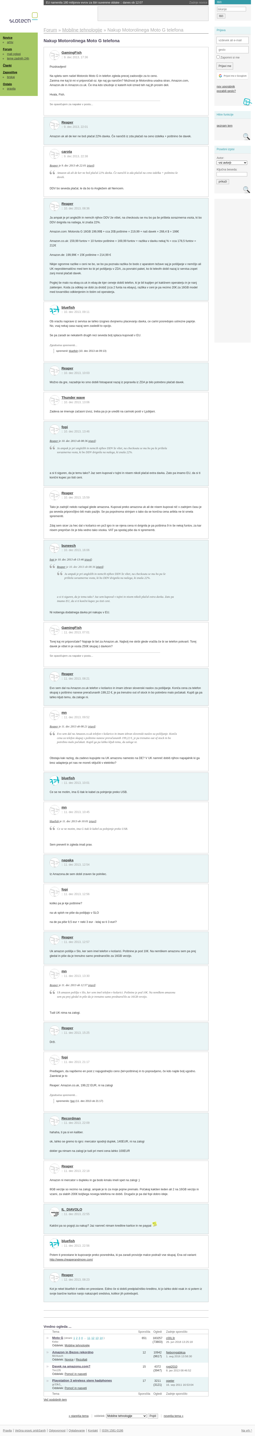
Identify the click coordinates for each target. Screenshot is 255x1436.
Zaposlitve (10, 72)
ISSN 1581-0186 (112, 1430)
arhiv (10, 42)
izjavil (90, 165)
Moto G (57, 1338)
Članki (7, 65)
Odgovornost (57, 1430)
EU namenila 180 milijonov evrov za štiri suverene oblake (94, 2)
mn (64, 712)
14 (101, 1337)
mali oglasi (14, 54)
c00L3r (170, 1338)
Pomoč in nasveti (76, 1374)
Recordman (71, 1118)
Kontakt (93, 1430)
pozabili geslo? (226, 91)
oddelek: (120, 1416)
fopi (65, 427)
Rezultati (81, 1359)
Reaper (67, 122)
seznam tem (224, 125)
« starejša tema (78, 1416)
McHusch (57, 1355)
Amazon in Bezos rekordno (72, 1352)
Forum (7, 49)
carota (67, 152)
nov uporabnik (226, 86)
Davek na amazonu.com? (71, 1366)
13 (97, 1337)
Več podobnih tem (55, 1399)
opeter (170, 1380)
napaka (68, 860)
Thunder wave (73, 397)
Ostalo (7, 84)
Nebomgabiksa (175, 1352)
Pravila (7, 1430)
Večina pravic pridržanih (30, 1430)
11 (88, 1337)
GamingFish (72, 52)
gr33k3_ (57, 1384)
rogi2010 (171, 1366)
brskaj (11, 77)
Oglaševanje (77, 1430)
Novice (7, 37)
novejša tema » (174, 1416)
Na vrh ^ (246, 1430)
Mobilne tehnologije (77, 1345)
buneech (69, 546)
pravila (11, 88)
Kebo (55, 1341)
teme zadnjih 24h (18, 58)
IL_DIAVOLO (72, 1209)
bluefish (68, 307)
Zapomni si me (228, 57)
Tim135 (56, 1370)
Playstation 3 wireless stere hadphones (82, 1380)
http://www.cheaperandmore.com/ (71, 1259)
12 (92, 1337)
